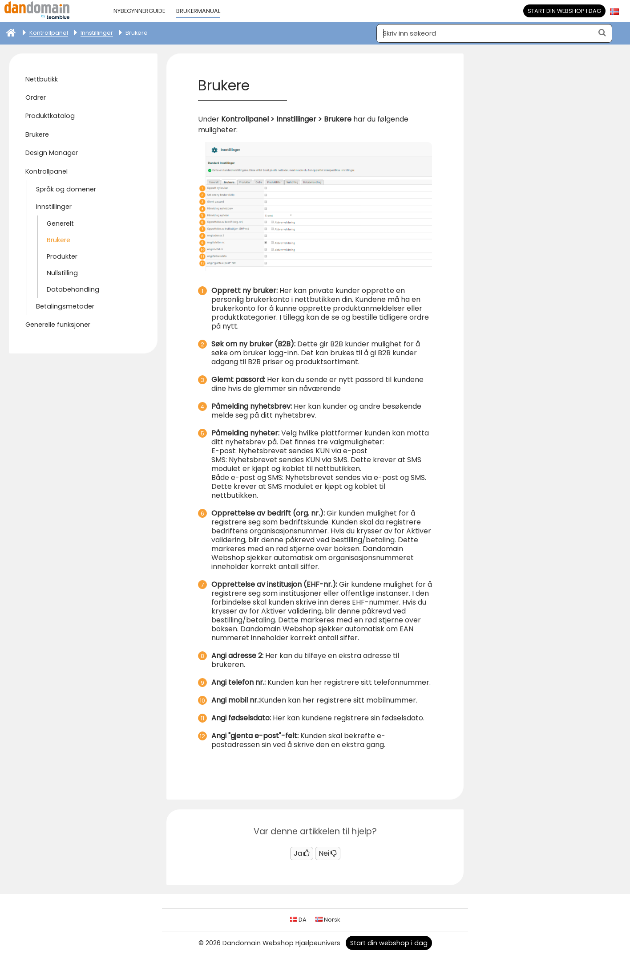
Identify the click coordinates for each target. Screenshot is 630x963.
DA (298, 919)
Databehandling (73, 289)
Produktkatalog (50, 115)
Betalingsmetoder (65, 306)
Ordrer (35, 97)
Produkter (62, 256)
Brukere (37, 134)
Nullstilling (62, 272)
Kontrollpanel (46, 171)
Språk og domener (66, 189)
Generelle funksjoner (57, 324)
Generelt (60, 223)
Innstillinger (54, 206)
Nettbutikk (41, 79)
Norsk (327, 919)
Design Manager (51, 152)
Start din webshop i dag (564, 11)
